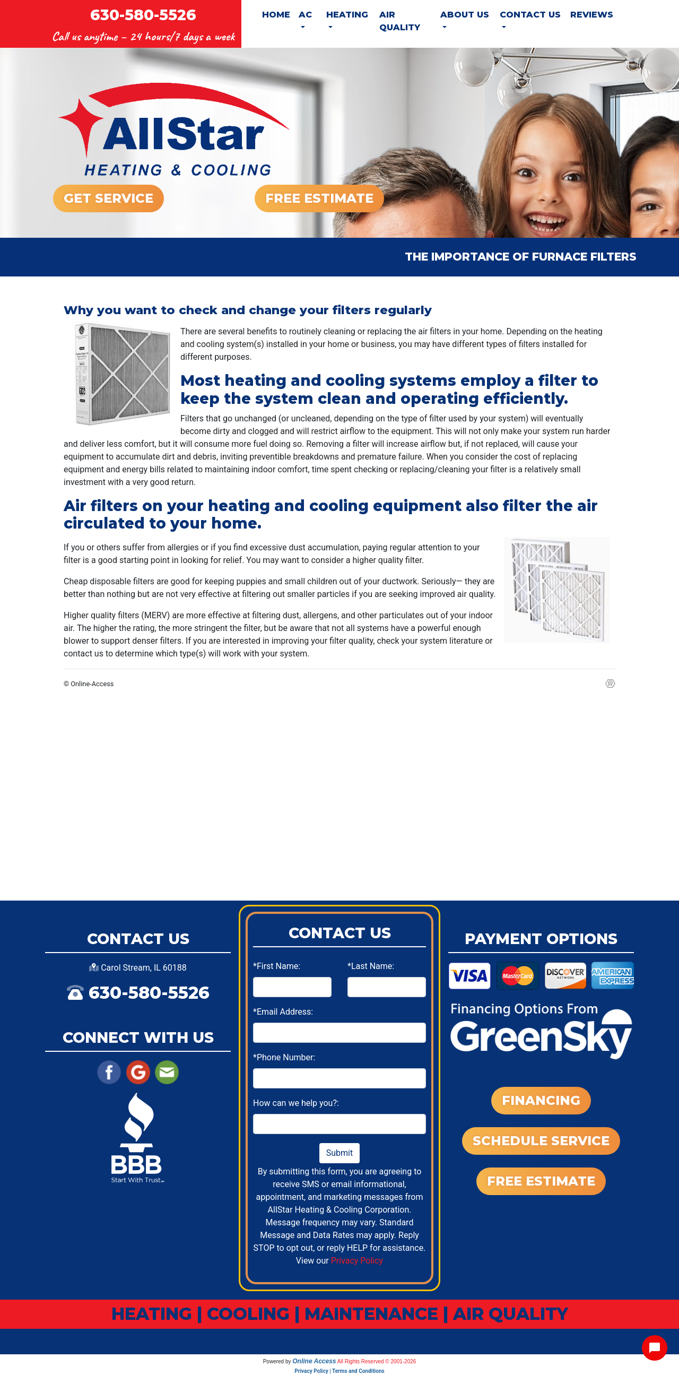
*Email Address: (283, 1012)
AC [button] (305, 15)
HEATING (151, 1313)
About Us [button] (464, 15)
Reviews (591, 15)
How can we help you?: (296, 1103)
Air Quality (399, 21)
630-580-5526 (143, 15)
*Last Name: (370, 966)
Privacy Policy (357, 1261)
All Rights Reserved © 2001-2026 (376, 1361)
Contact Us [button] (530, 15)
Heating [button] (347, 15)
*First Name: (276, 966)
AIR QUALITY (510, 1313)
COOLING (248, 1313)
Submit (339, 1153)
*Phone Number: (284, 1057)
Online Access (314, 1361)
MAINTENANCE (371, 1313)
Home (276, 15)
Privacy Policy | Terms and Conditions (339, 1371)
